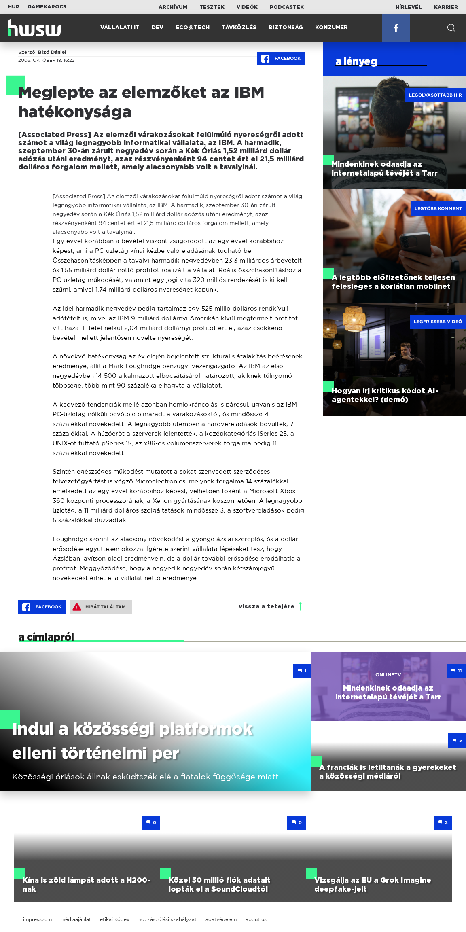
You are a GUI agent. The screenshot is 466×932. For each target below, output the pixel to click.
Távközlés (239, 27)
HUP (13, 6)
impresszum (37, 919)
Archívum (173, 7)
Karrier (446, 7)
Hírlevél (409, 7)
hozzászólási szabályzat (167, 919)
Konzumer (331, 27)
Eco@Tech (193, 27)
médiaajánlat (76, 919)
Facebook (281, 59)
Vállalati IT (120, 27)
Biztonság (286, 27)
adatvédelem (221, 919)
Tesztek (212, 7)
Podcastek (287, 7)
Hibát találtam (99, 606)
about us (256, 919)
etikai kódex (114, 919)
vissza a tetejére (266, 607)
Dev (157, 27)
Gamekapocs (47, 6)
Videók (247, 7)
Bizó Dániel (52, 52)
